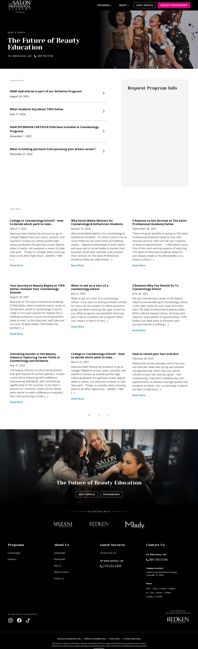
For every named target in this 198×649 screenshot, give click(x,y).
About (123, 5)
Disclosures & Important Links (69, 639)
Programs (103, 5)
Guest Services (144, 5)
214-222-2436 (116, 566)
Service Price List (108, 552)
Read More (16, 265)
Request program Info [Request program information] (174, 5)
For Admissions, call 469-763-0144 (30, 55)
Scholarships (60, 552)
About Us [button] (61, 545)
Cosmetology (14, 552)
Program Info (111, 494)
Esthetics (12, 559)
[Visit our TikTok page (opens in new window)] (28, 620)
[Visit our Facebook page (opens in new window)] (19, 620)
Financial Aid (59, 559)
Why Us (57, 565)
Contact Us (59, 578)
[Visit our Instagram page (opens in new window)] (10, 620)
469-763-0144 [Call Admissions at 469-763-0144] (156, 559)
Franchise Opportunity (132, 639)
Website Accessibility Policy (95, 639)
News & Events (61, 572)
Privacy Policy (114, 639)
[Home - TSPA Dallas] (20, 5)
